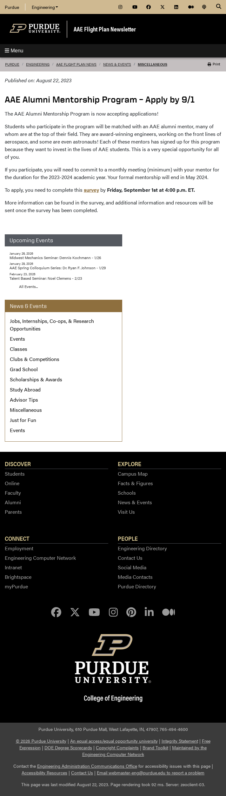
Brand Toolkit (155, 747)
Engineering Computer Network (40, 557)
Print (214, 64)
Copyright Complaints (117, 747)
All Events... (28, 286)
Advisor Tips (24, 399)
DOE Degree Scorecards (68, 747)
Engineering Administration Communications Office (87, 766)
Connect (17, 538)
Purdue (12, 7)
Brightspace (18, 576)
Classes (18, 348)
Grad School (24, 369)
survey (91, 189)
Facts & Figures (135, 483)
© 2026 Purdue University (41, 741)
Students (15, 473)
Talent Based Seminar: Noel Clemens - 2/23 (46, 278)
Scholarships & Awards (36, 379)
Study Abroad (25, 389)
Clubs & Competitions (34, 359)
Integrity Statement (180, 741)
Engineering (45, 7)
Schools (127, 492)
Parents (13, 511)
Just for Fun (23, 420)
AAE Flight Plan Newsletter (105, 28)
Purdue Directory (137, 586)
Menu (14, 50)
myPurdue (16, 586)
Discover (18, 463)
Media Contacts (135, 576)
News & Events (117, 64)
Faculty (13, 492)
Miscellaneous (152, 64)
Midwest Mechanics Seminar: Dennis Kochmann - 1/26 (55, 257)
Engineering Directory (142, 548)
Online (12, 483)
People (128, 538)
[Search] (218, 7)
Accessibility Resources (44, 772)
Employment (19, 548)
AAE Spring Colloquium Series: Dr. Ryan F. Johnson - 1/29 (58, 268)
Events (17, 338)
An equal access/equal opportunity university (114, 741)
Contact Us (130, 557)
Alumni (13, 502)
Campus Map (133, 473)
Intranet (13, 567)
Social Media (132, 567)
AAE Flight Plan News (76, 64)
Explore (129, 463)
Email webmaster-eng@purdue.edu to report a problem (150, 772)
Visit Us (126, 511)
